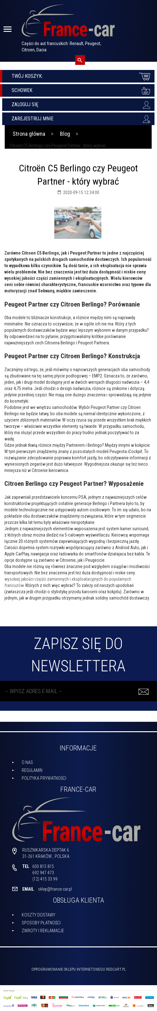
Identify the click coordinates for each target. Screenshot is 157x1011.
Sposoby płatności (41, 922)
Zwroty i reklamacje (43, 930)
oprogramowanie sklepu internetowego (68, 969)
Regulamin (32, 770)
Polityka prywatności (44, 778)
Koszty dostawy (38, 914)
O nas (27, 762)
